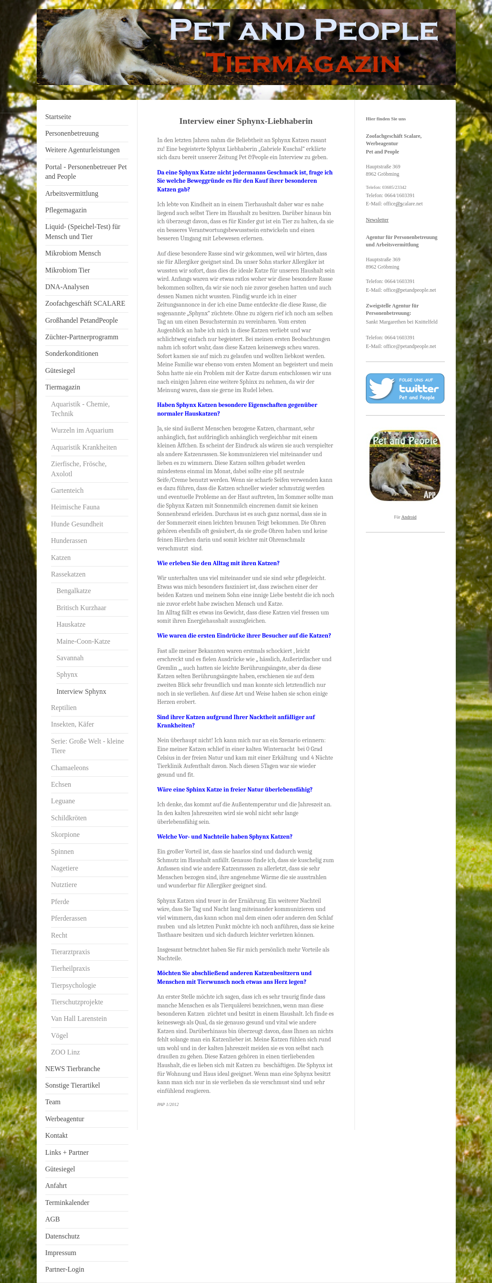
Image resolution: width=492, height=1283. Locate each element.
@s (399, 204)
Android (408, 517)
